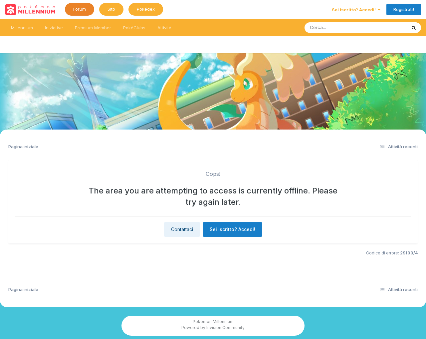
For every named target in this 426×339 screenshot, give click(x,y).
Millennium (22, 27)
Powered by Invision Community (213, 327)
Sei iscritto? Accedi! (356, 9)
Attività (164, 27)
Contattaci (182, 229)
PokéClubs (134, 27)
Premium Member (93, 27)
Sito (111, 9)
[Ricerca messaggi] (340, 27)
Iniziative (54, 27)
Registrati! (403, 9)
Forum (79, 9)
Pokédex (146, 9)
